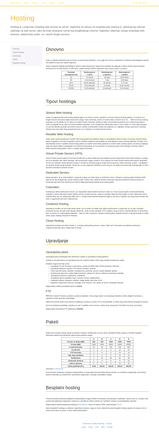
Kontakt (61, 3)
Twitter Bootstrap (98, 423)
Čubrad (109, 423)
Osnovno (16, 49)
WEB (103, 427)
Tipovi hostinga (18, 52)
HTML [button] (35, 3)
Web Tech (15, 3)
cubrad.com (59, 369)
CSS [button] (43, 3)
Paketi (15, 59)
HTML (90, 427)
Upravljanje (17, 56)
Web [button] (52, 3)
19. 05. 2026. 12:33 (140, 3)
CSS (97, 427)
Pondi (119, 404)
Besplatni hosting (19, 63)
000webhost (83, 404)
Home (26, 3)
